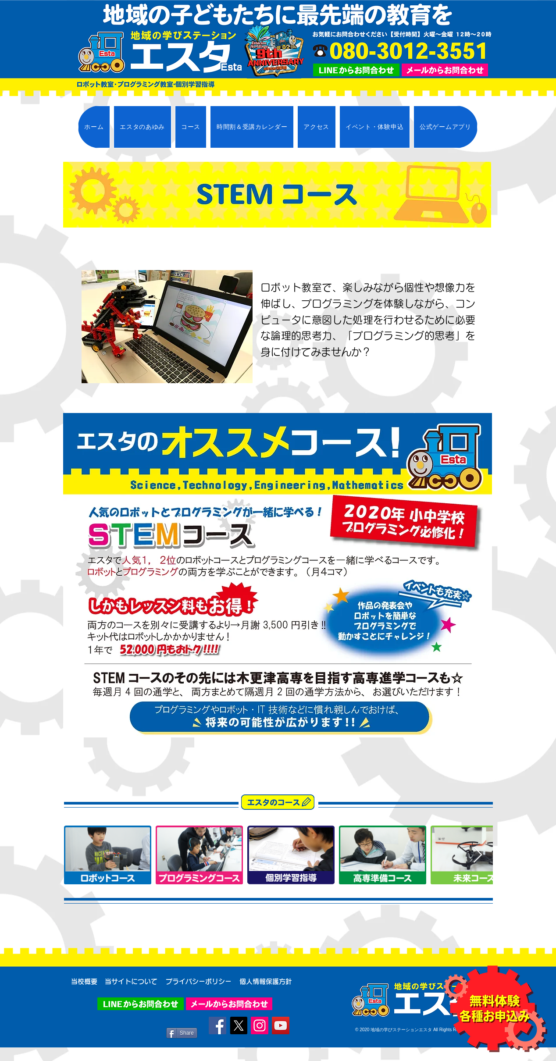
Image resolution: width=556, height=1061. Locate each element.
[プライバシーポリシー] (198, 981)
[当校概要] (84, 981)
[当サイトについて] (131, 981)
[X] (238, 1025)
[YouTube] (280, 1025)
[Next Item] (478, 855)
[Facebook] (217, 1025)
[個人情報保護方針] (265, 981)
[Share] (181, 1033)
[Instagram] (259, 1025)
